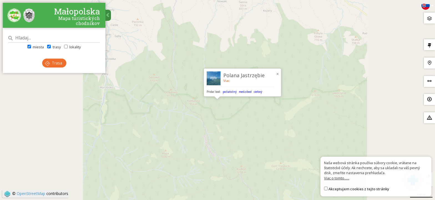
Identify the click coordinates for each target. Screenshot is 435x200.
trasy (53, 46)
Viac (226, 80)
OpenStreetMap (31, 193)
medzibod (245, 92)
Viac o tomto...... (336, 178)
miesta (35, 46)
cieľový (258, 92)
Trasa (53, 63)
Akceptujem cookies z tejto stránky (358, 188)
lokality (72, 46)
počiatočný (230, 92)
